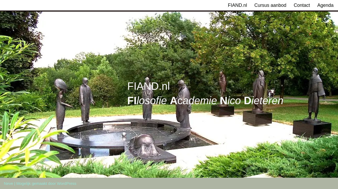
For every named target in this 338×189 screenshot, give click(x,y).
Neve (8, 183)
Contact (302, 5)
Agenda (325, 5)
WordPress (66, 183)
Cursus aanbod (270, 5)
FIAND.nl (237, 5)
